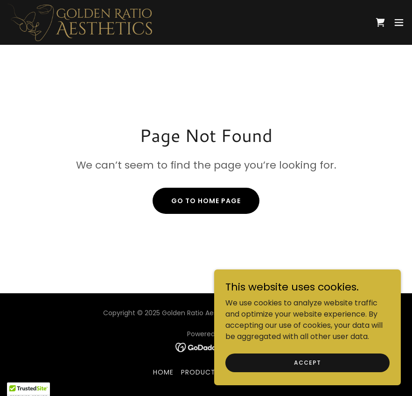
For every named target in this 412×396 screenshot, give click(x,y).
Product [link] (198, 372)
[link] (80, 22)
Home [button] (163, 372)
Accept (307, 362)
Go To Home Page (206, 200)
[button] (399, 22)
